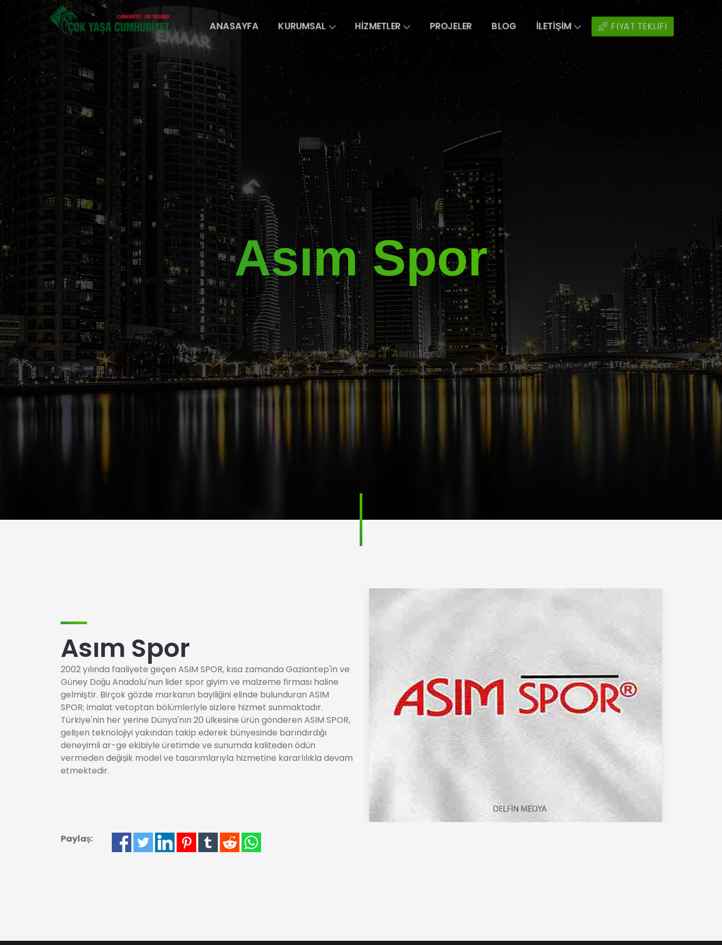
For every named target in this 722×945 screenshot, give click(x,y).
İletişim (574, 26)
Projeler (457, 26)
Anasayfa (224, 26)
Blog (515, 26)
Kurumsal (302, 26)
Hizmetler (383, 26)
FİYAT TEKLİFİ (653, 26)
